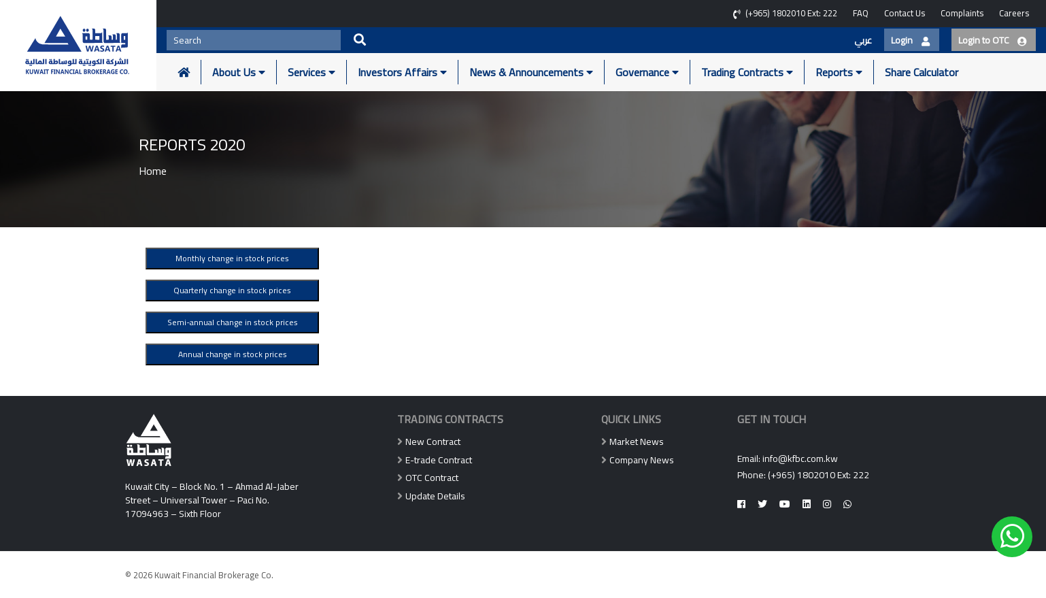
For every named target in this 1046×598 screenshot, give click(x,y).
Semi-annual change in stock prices (232, 322)
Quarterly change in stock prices (232, 290)
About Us (238, 72)
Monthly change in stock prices (232, 258)
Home (153, 171)
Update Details (435, 496)
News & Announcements (531, 72)
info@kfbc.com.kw (800, 458)
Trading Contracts (747, 72)
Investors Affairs (402, 72)
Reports (838, 72)
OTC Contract (431, 477)
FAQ (860, 13)
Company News (641, 460)
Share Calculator (921, 72)
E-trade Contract (438, 460)
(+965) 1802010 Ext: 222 (818, 475)
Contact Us (904, 13)
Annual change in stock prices (232, 354)
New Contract (432, 441)
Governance (647, 72)
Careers (1014, 13)
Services (311, 72)
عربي (863, 40)
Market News (636, 441)
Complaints (962, 13)
